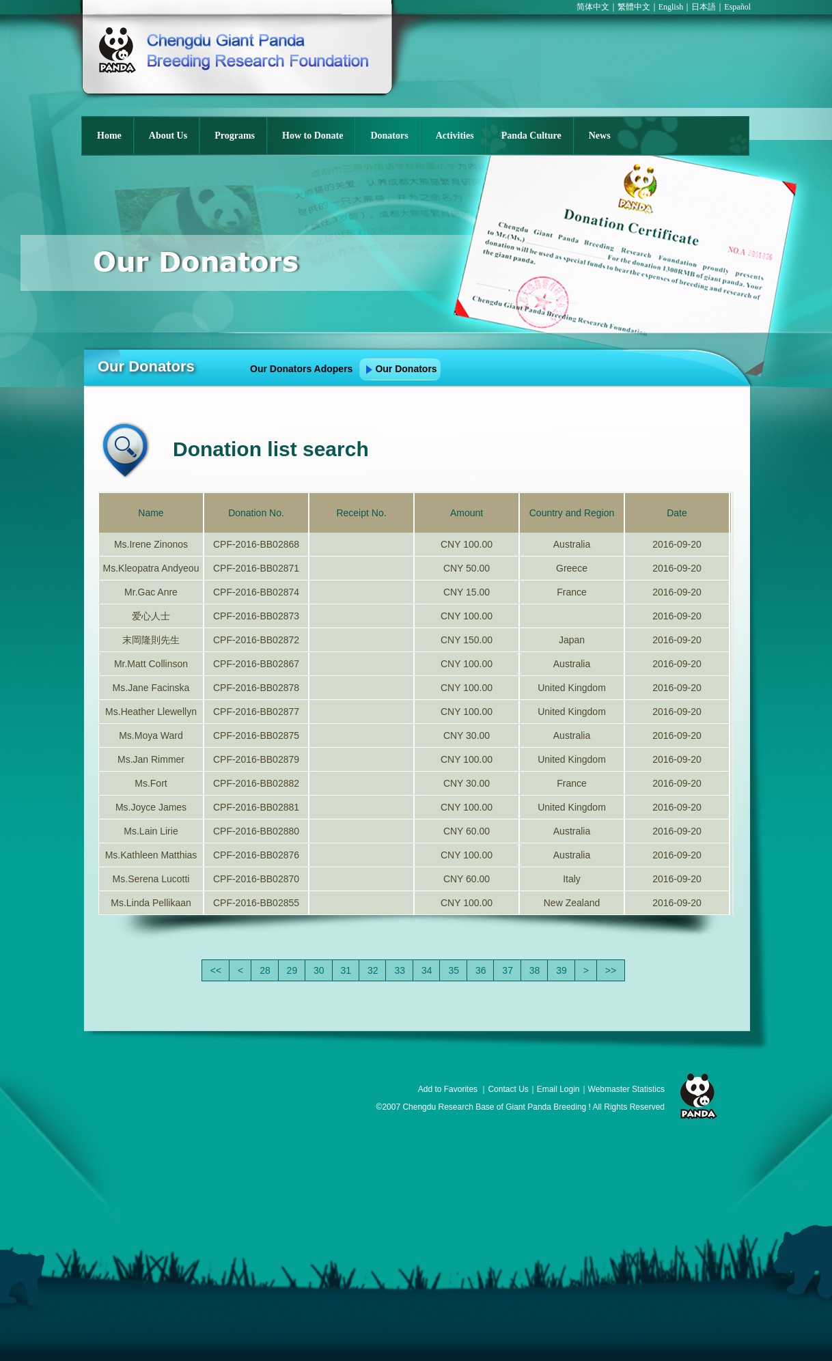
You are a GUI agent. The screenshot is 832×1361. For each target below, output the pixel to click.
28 (265, 970)
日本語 (703, 7)
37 (507, 970)
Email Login (558, 1089)
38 (534, 970)
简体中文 (593, 7)
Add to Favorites (447, 1089)
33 (399, 970)
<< (215, 970)
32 (373, 970)
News (600, 135)
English (671, 7)
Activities (455, 135)
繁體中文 (634, 7)
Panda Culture (531, 135)
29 (292, 970)
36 (480, 970)
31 (346, 970)
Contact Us (508, 1089)
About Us (168, 135)
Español (737, 7)
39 (561, 970)
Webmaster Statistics (626, 1089)
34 (426, 970)
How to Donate (312, 135)
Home (109, 135)
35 (453, 970)
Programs (234, 135)
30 (319, 970)
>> (610, 970)
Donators (389, 135)
